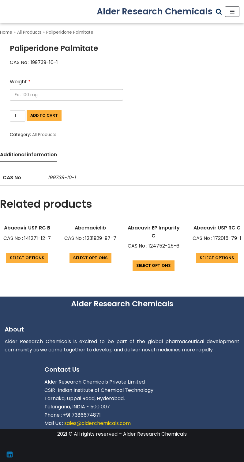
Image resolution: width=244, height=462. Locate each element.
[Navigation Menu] (232, 11)
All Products (29, 32)
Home (6, 32)
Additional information (28, 154)
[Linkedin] (10, 454)
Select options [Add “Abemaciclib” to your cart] (90, 257)
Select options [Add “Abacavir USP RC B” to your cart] (27, 257)
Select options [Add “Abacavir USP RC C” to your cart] (217, 257)
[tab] (28, 155)
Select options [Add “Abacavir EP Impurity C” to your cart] (153, 265)
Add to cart (44, 115)
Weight (20, 81)
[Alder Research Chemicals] (154, 11)
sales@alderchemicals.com (97, 423)
